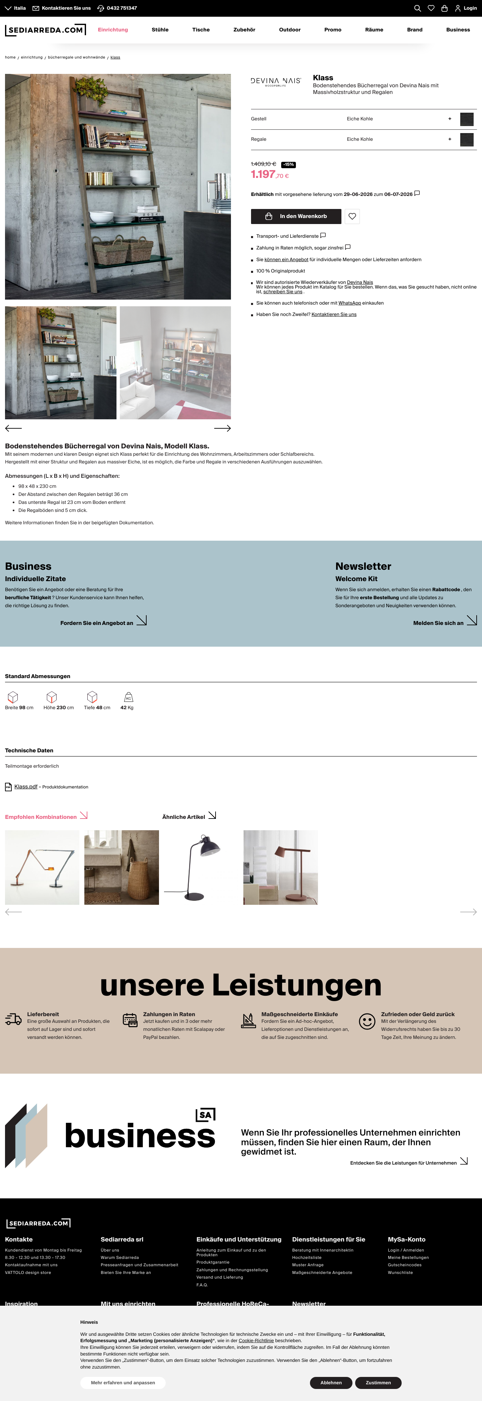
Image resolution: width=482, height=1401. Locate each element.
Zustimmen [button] (378, 1382)
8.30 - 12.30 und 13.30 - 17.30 (35, 1257)
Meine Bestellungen (408, 1257)
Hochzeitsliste (307, 1257)
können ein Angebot (286, 260)
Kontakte (19, 1240)
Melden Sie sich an (438, 623)
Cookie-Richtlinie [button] (256, 1340)
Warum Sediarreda (120, 1257)
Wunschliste (400, 1272)
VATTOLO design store (28, 1272)
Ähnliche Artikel (183, 816)
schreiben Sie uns (283, 292)
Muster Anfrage (308, 1265)
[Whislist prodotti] (431, 8)
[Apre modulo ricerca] (417, 9)
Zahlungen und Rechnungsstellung (232, 1270)
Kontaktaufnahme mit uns (31, 1265)
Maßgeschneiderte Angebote (322, 1272)
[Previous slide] (13, 911)
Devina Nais (360, 283)
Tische (201, 30)
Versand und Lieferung (219, 1277)
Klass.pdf (25, 786)
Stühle (160, 30)
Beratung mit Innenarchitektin (323, 1250)
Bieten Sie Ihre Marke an (126, 1272)
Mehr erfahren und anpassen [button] (123, 1382)
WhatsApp (349, 303)
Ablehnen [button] (331, 1382)
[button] (60, 362)
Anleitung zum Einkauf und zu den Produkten (231, 1253)
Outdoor (290, 30)
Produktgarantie (213, 1262)
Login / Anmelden (406, 1250)
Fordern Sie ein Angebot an (96, 623)
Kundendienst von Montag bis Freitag (43, 1250)
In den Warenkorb (296, 216)
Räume (374, 30)
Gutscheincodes (405, 1265)
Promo (332, 30)
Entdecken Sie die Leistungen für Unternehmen (403, 1163)
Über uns (110, 1250)
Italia (20, 8)
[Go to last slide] (13, 428)
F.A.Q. (202, 1285)
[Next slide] (222, 428)
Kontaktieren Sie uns (334, 315)
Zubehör (244, 30)
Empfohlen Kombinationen (41, 816)
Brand (414, 30)
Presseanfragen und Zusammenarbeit (139, 1265)
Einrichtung (113, 30)
